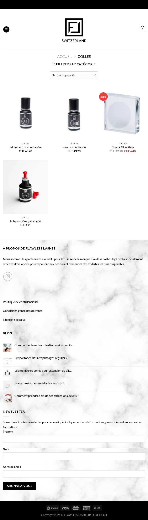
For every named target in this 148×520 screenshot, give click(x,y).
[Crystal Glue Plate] (122, 113)
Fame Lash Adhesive (74, 147)
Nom (6, 449)
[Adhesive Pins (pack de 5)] (25, 187)
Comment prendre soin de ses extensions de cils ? (46, 395)
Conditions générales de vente (22, 310)
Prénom (8, 431)
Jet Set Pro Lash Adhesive (25, 147)
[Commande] (74, 75)
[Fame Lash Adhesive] (73, 113)
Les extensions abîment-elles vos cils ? (39, 383)
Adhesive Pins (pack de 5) (25, 221)
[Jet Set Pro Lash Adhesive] (25, 113)
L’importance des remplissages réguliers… (41, 358)
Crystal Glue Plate (123, 147)
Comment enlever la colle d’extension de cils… (44, 345)
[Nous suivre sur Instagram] (7, 276)
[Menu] (6, 29)
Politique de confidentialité (21, 302)
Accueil (64, 56)
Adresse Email (12, 466)
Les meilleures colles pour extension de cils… (43, 370)
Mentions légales (14, 319)
